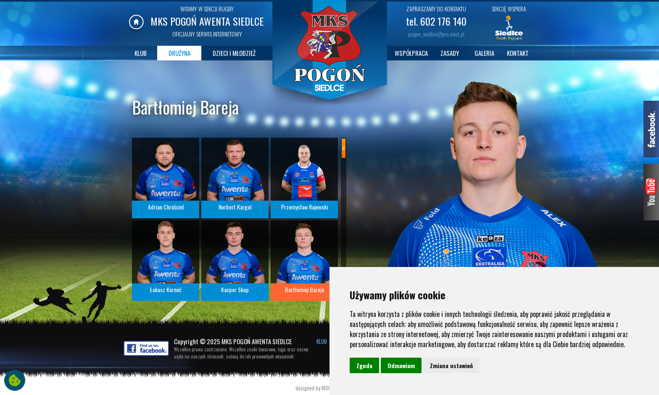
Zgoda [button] (364, 365)
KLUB (140, 53)
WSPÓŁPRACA (411, 53)
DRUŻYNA (179, 53)
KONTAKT (518, 53)
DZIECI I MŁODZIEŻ (234, 53)
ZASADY (449, 53)
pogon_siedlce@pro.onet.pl (436, 33)
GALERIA (484, 53)
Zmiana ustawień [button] (451, 365)
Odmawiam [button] (401, 365)
